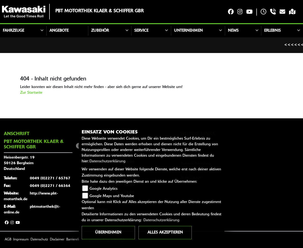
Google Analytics (103, 189)
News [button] (233, 31)
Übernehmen (108, 233)
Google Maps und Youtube (111, 196)
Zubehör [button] (100, 31)
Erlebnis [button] (272, 31)
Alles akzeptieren (165, 233)
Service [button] (141, 31)
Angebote (59, 31)
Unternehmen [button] (188, 31)
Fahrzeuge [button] (13, 31)
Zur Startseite (31, 93)
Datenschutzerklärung (107, 161)
